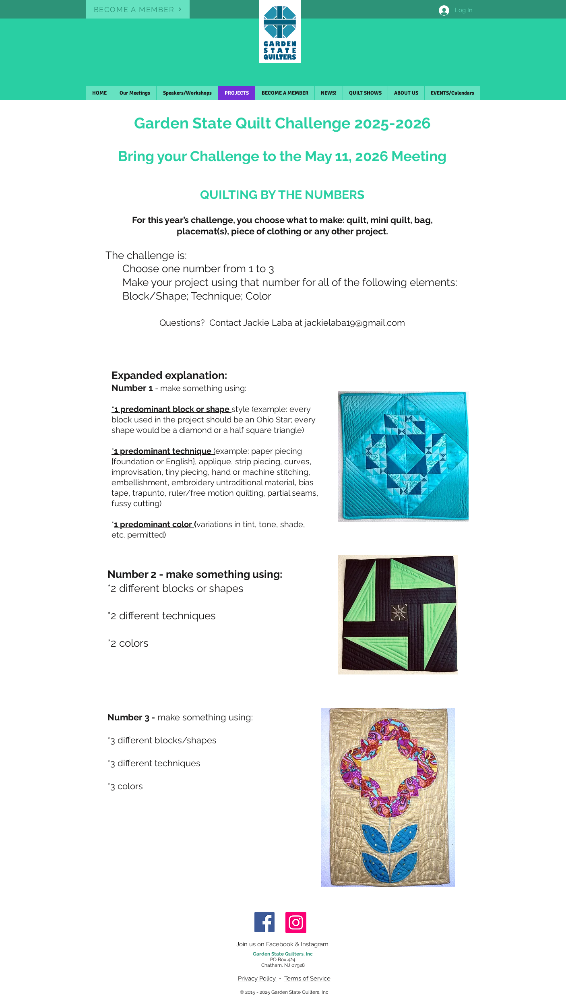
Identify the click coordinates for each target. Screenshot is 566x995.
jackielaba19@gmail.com (355, 322)
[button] (284, 93)
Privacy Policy (257, 978)
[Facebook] (264, 922)
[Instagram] (295, 922)
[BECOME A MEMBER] (138, 9)
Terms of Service (307, 978)
